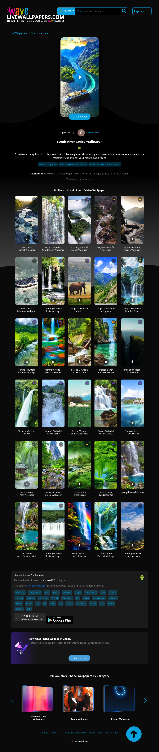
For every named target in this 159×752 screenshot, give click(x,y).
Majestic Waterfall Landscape (106, 248)
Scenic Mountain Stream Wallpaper (53, 493)
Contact (45, 732)
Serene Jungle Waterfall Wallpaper (106, 555)
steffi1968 (88, 132)
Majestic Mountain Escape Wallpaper (132, 248)
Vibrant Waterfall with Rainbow (79, 555)
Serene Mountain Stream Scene (79, 371)
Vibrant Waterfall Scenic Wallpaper (53, 371)
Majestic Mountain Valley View (106, 310)
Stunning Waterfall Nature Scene (53, 432)
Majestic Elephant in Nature (79, 310)
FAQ (106, 732)
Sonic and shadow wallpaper (73, 164)
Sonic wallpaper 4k (47, 164)
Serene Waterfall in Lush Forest (106, 432)
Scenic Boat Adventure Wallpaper (27, 310)
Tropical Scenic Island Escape (132, 432)
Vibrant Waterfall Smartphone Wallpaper (53, 248)
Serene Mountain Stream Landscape (27, 371)
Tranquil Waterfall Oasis (132, 492)
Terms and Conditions (74, 732)
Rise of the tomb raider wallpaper (105, 164)
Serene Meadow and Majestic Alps (79, 432)
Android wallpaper (36, 585)
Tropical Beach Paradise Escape (106, 371)
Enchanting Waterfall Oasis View (26, 555)
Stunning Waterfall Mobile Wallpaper (79, 248)
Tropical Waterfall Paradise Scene (132, 310)
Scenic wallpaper (40, 33)
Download (80, 117)
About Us (56, 732)
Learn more (79, 658)
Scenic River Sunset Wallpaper (26, 248)
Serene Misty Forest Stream (79, 493)
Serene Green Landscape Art (106, 493)
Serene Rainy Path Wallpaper (26, 493)
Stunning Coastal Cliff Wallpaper (132, 371)
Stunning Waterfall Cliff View (26, 432)
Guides (114, 732)
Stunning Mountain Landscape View (132, 555)
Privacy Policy (95, 732)
